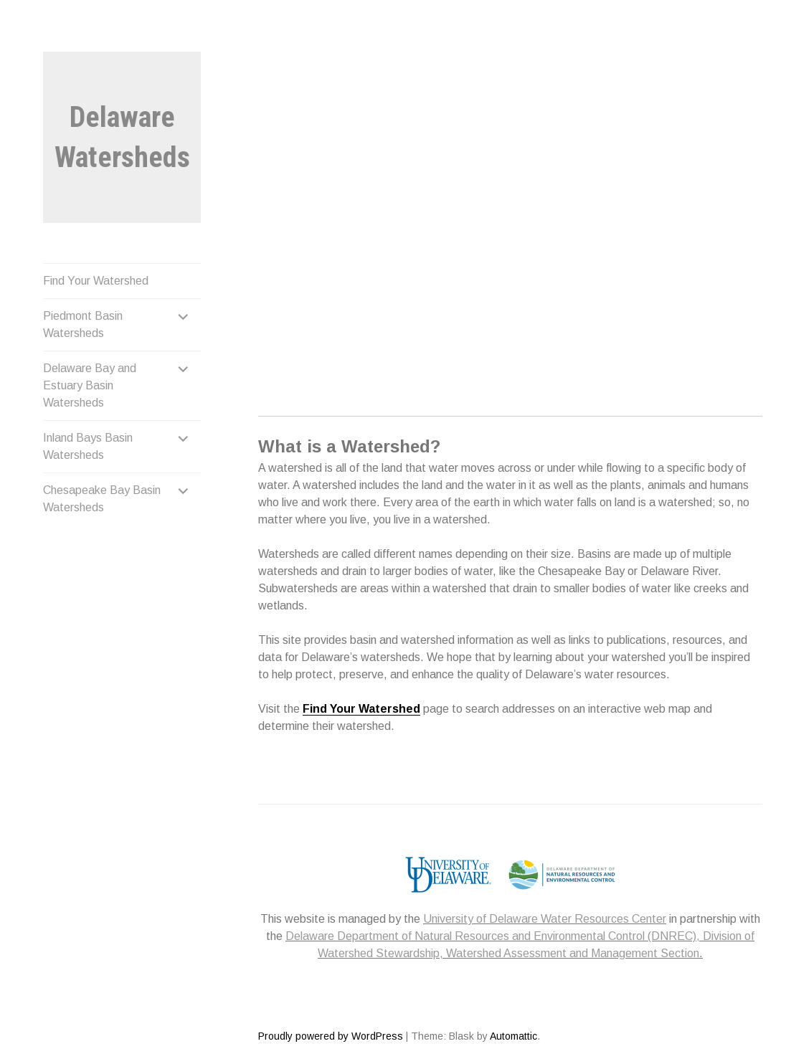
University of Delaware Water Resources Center (544, 919)
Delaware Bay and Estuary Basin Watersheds (89, 385)
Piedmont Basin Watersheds (83, 324)
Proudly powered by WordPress (330, 1036)
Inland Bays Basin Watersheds (88, 446)
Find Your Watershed (95, 281)
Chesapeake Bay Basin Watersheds (102, 498)
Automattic (513, 1036)
